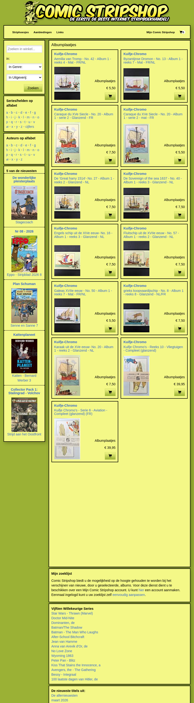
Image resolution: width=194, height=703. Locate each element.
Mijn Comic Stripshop (161, 32)
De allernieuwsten (64, 695)
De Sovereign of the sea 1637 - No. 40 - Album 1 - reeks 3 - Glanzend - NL (152, 180)
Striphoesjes (20, 32)
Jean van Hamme (64, 641)
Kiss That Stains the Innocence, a (76, 665)
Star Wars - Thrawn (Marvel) (72, 613)
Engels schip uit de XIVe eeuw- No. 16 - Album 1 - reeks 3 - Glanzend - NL (83, 234)
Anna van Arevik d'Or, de (69, 646)
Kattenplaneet (24, 335)
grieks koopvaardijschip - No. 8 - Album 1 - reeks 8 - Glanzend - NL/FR (153, 292)
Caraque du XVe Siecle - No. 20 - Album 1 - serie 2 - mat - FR (152, 116)
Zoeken (33, 88)
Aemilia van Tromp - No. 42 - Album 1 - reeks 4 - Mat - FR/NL (82, 60)
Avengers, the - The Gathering (73, 670)
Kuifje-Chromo (65, 54)
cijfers (30, 127)
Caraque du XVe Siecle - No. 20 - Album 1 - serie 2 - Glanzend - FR (83, 116)
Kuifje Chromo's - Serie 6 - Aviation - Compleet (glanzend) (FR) (80, 412)
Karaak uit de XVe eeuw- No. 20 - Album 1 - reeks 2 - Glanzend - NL (84, 348)
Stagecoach (24, 222)
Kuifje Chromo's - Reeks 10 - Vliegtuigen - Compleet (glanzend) (153, 348)
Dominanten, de (63, 623)
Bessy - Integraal (63, 674)
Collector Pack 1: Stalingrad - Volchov (24, 391)
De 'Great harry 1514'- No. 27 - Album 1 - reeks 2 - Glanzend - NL (84, 180)
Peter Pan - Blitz (63, 660)
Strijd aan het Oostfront (24, 434)
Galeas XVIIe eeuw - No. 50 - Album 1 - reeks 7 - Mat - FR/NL (83, 292)
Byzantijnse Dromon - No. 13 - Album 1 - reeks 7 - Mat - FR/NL (153, 60)
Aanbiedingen (43, 32)
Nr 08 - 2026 (24, 231)
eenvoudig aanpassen (129, 595)
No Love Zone (61, 651)
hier (141, 590)
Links (59, 32)
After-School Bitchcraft (67, 637)
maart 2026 (59, 700)
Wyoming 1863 (62, 656)
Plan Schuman (24, 284)
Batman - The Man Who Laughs (74, 632)
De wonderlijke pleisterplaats (24, 179)
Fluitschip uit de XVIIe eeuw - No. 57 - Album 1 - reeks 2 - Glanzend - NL (151, 234)
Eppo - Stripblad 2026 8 (24, 275)
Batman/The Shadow (66, 627)
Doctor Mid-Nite (62, 618)
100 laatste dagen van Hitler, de (74, 679)
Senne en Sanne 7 (24, 325)
